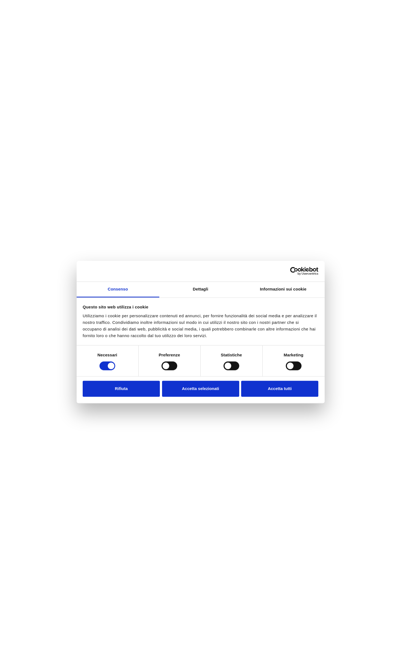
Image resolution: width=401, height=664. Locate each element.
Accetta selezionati (200, 388)
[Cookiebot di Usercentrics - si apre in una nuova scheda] (294, 271)
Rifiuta (121, 388)
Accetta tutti (280, 388)
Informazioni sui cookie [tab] (283, 289)
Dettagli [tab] (200, 289)
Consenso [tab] (118, 289)
